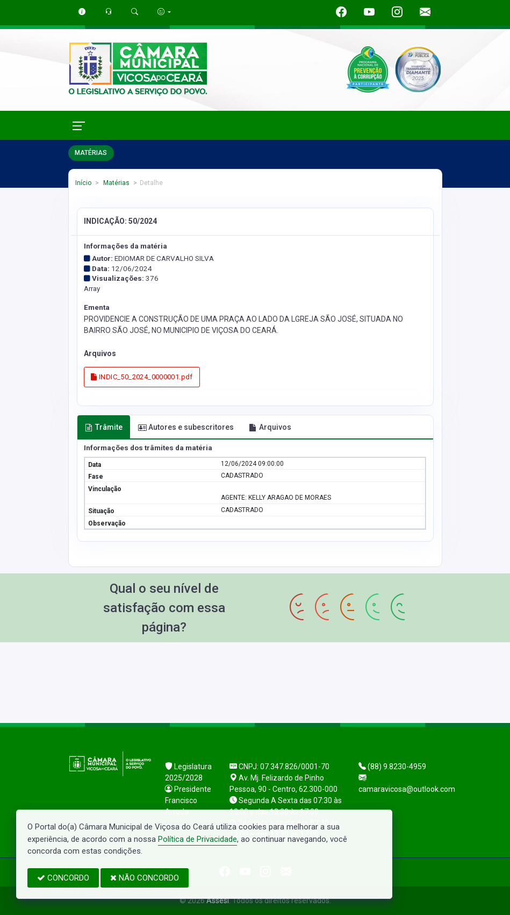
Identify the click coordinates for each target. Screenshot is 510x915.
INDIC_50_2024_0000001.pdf (142, 377)
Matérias (116, 183)
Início (83, 183)
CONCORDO (63, 878)
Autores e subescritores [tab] (186, 427)
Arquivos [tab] (270, 427)
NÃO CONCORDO (144, 878)
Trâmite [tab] (104, 427)
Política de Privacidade (197, 839)
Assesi (217, 900)
